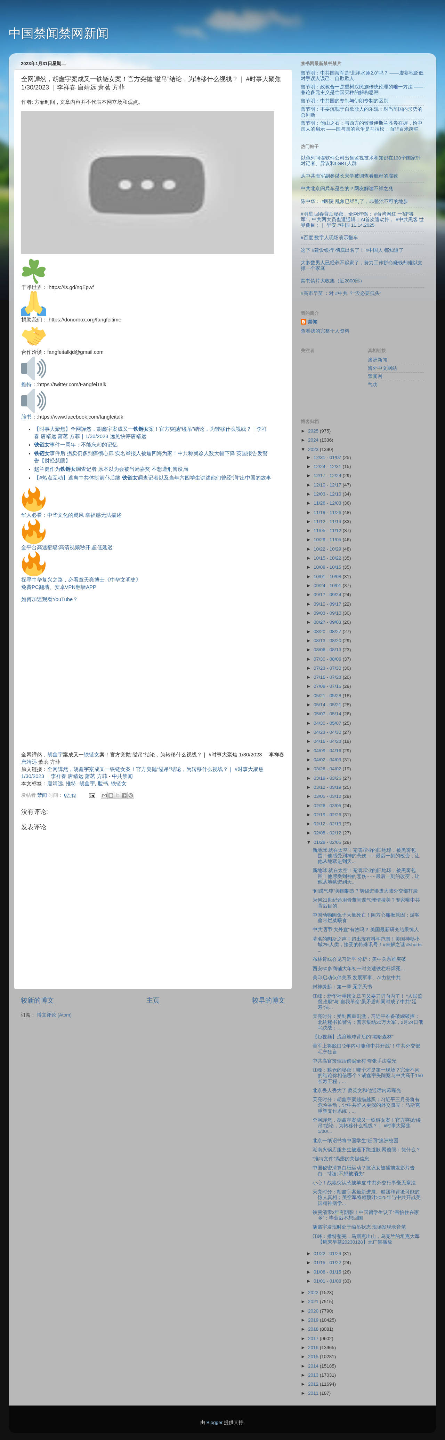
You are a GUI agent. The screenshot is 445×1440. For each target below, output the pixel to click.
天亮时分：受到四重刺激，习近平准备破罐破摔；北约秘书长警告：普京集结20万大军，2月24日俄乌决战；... (368, 1022)
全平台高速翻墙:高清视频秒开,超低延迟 (67, 547)
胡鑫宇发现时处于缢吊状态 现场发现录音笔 (359, 1227)
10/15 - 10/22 (328, 558)
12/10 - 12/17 (328, 485)
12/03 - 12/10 (328, 494)
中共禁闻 (122, 776)
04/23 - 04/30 (328, 732)
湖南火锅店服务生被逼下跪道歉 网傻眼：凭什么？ (367, 1149)
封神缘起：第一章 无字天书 (342, 986)
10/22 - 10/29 (328, 549)
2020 (314, 1311)
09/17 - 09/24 (328, 594)
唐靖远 (29, 762)
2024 (314, 440)
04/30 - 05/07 (328, 723)
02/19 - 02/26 (328, 814)
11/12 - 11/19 (328, 521)
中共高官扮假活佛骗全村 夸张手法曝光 (355, 1061)
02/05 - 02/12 (328, 832)
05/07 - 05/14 (328, 713)
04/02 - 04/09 (328, 759)
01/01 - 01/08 (328, 1281)
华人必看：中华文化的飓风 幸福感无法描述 (71, 515)
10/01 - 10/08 (328, 576)
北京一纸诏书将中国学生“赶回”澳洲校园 (355, 1140)
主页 (153, 1000)
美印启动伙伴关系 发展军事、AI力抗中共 (357, 977)
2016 (314, 1347)
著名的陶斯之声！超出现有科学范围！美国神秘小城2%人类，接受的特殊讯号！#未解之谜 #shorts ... (367, 944)
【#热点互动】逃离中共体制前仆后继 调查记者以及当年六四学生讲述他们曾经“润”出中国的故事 (152, 478)
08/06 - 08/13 (328, 649)
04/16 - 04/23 (328, 741)
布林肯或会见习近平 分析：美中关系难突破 (359, 959)
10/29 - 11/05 (328, 539)
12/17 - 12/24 (328, 475)
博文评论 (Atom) (54, 1015)
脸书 (26, 417)
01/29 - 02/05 (328, 842)
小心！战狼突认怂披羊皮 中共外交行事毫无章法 (364, 1182)
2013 (314, 1375)
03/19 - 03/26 (328, 778)
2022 (314, 1292)
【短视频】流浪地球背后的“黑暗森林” (353, 1037)
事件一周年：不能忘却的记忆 (76, 444)
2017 (314, 1338)
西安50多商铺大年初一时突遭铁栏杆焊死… (359, 968)
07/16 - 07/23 (328, 677)
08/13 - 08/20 (328, 640)
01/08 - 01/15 (328, 1272)
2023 (314, 449)
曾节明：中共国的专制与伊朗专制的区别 (344, 100)
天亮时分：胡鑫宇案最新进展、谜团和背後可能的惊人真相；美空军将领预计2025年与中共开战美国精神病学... (367, 1197)
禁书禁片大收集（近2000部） (333, 280)
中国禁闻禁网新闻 (59, 33)
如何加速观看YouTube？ (49, 599)
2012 (314, 1384)
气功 (373, 384)
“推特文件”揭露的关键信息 (341, 1158)
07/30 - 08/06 (328, 659)
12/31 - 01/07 (328, 457)
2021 (314, 1301)
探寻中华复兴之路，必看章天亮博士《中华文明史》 (81, 580)
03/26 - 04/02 (328, 768)
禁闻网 (375, 376)
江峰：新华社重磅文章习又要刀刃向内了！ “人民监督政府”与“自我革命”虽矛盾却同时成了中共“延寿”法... (367, 1002)
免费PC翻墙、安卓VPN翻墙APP (58, 587)
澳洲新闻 (377, 360)
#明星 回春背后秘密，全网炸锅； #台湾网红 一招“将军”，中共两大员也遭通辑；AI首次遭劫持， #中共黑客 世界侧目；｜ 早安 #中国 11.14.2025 (362, 219)
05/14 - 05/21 (328, 704)
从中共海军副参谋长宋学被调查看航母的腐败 (349, 176)
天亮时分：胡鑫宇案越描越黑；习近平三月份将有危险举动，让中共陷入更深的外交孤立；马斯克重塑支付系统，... (366, 1105)
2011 (314, 1393)
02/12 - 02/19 (328, 823)
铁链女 (91, 754)
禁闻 (312, 322)
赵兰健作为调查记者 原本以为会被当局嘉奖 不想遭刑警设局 (111, 469)
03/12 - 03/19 (328, 787)
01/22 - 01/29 (328, 1253)
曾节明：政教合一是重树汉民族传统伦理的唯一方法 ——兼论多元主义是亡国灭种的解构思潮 (362, 89)
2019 (314, 1320)
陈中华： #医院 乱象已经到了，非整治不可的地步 (354, 201)
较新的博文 (37, 1000)
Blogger (215, 1422)
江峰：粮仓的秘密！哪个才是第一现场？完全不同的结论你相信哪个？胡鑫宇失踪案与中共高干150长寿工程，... (368, 1075)
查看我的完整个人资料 (325, 331)
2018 (314, 1329)
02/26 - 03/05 (328, 805)
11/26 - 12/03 (328, 503)
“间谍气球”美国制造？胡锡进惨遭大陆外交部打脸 (365, 891)
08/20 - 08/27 (328, 631)
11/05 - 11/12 (328, 530)
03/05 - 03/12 (328, 796)
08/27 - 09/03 (328, 622)
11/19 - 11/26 (328, 512)
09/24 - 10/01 (328, 585)
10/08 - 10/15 (328, 567)
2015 (314, 1356)
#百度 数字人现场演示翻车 (329, 237)
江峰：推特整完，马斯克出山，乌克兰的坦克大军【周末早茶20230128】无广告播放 (366, 1239)
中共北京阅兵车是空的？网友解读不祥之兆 (347, 188)
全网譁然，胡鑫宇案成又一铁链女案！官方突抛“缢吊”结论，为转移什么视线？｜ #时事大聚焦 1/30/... (367, 1126)
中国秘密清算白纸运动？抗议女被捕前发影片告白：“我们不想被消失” (364, 1170)
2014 (314, 1366)
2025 (314, 431)
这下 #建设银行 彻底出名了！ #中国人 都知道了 (352, 250)
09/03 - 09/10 (328, 613)
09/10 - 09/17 (328, 604)
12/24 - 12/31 (328, 466)
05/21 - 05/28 (328, 695)
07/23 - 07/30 (328, 668)
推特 (26, 384)
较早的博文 (268, 1000)
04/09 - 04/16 (328, 750)
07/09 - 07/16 (328, 686)
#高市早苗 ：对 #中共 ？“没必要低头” (341, 293)
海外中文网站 (382, 368)
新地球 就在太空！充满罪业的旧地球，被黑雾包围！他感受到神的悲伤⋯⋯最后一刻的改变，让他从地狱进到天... (366, 856)
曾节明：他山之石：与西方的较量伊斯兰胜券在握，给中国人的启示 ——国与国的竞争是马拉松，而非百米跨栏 (361, 125)
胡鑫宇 (55, 754)
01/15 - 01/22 (328, 1262)
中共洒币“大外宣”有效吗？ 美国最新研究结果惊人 (366, 929)
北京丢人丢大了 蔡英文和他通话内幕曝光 (357, 1090)
